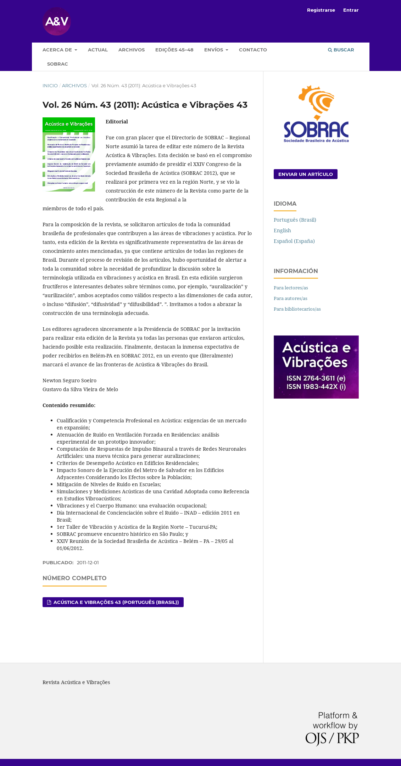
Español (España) (294, 241)
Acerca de (58, 49)
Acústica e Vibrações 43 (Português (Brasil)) (115, 602)
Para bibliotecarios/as (297, 309)
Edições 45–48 (174, 49)
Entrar (351, 10)
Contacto (253, 49)
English (282, 230)
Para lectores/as (291, 287)
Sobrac (57, 64)
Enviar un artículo (305, 174)
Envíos (214, 49)
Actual (98, 49)
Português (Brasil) (295, 219)
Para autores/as (290, 298)
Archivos (131, 49)
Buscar (341, 49)
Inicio (50, 85)
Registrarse (321, 10)
